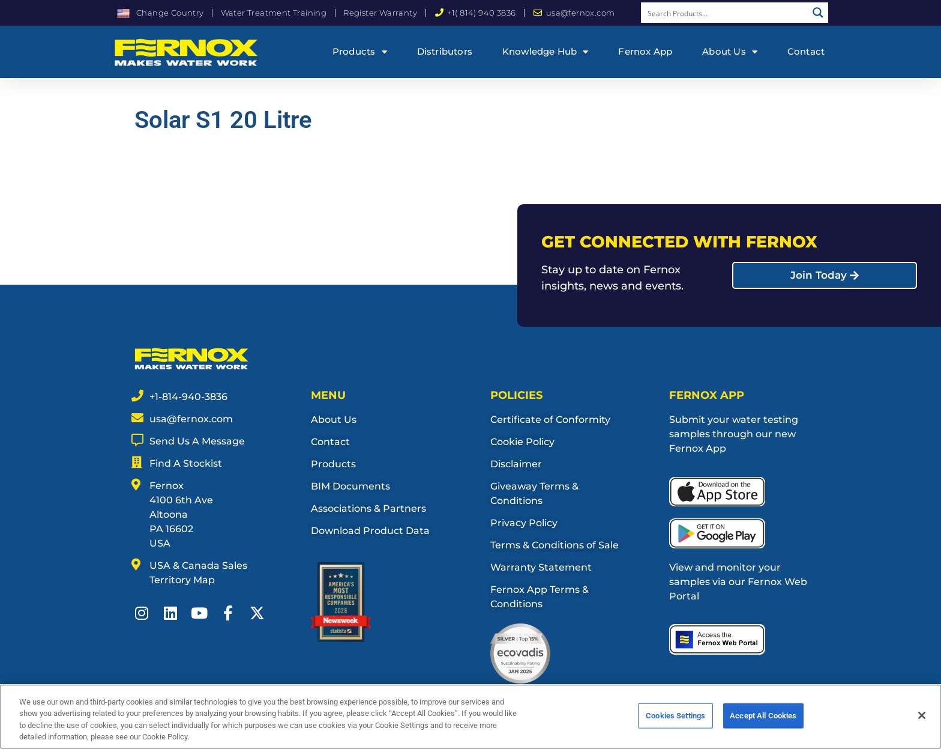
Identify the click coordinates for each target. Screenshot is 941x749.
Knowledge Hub (545, 51)
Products (359, 51)
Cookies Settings (675, 721)
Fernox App (645, 51)
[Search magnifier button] (818, 12)
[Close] (922, 721)
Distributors (444, 51)
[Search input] (725, 12)
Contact (806, 51)
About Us (729, 51)
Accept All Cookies (763, 721)
